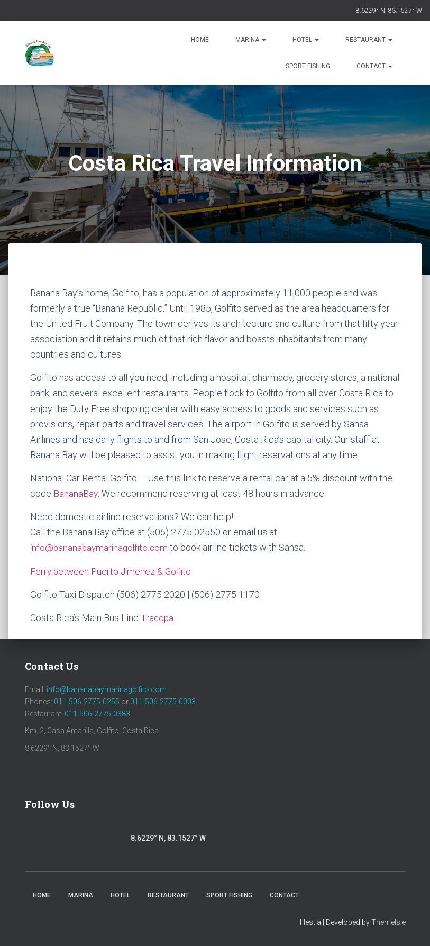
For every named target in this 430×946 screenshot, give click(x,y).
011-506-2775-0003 (163, 701)
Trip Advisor (117, 839)
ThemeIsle (388, 922)
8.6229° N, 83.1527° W (389, 10)
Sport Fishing (308, 66)
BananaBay (75, 493)
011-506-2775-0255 (87, 701)
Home (200, 39)
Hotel (305, 39)
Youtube (89, 839)
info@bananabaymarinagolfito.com (100, 547)
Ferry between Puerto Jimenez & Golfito (112, 571)
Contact (374, 66)
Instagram (64, 839)
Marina (250, 39)
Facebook (36, 837)
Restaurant (368, 39)
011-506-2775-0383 (97, 714)
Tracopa (158, 617)
